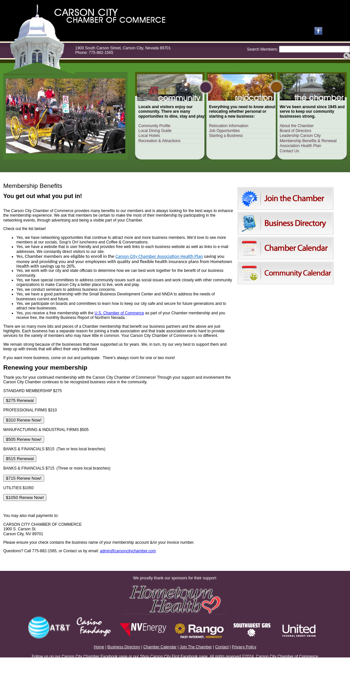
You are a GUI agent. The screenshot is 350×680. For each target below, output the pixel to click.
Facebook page (114, 656)
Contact (222, 647)
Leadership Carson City (300, 135)
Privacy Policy (244, 647)
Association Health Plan (300, 145)
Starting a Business (226, 135)
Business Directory (123, 647)
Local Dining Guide (154, 130)
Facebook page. (195, 656)
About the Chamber (297, 126)
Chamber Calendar (159, 647)
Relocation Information (228, 126)
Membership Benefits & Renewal (308, 141)
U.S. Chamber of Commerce (119, 313)
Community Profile (154, 126)
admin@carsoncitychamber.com (128, 551)
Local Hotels (149, 135)
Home (99, 647)
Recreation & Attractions (159, 141)
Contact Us (289, 151)
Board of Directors (295, 130)
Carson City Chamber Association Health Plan (159, 256)
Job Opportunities (224, 130)
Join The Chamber (196, 647)
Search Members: (262, 49)
